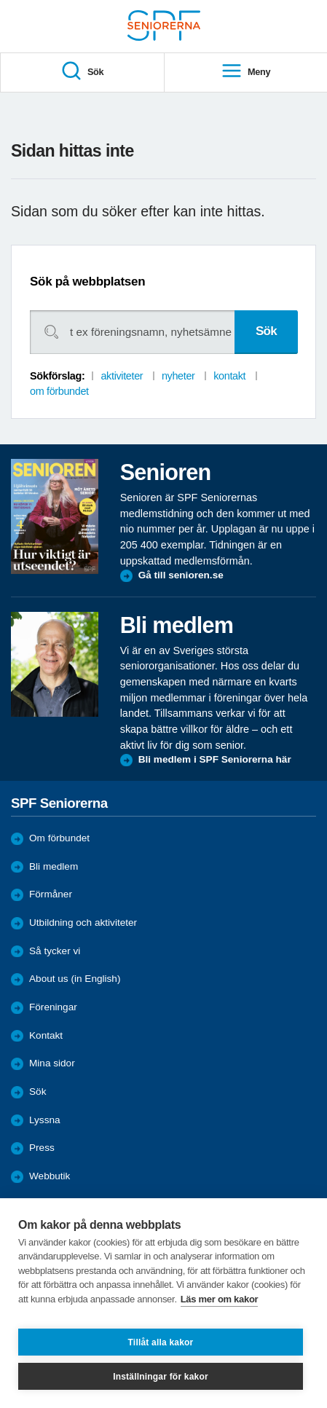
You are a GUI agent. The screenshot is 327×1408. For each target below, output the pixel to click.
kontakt (229, 376)
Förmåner (50, 894)
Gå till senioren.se (181, 575)
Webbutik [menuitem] (49, 1176)
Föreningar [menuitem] (53, 1007)
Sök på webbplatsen (87, 281)
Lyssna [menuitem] (44, 1119)
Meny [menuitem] (245, 72)
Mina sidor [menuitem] (52, 1063)
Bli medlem (53, 866)
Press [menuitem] (42, 1147)
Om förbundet (59, 838)
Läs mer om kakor (220, 1299)
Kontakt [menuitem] (46, 1035)
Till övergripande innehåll (0, 0)
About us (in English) (74, 978)
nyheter (178, 376)
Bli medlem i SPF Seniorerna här (214, 759)
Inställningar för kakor (160, 1377)
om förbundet (59, 391)
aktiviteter (122, 376)
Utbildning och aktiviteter (83, 922)
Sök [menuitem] (81, 72)
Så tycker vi (54, 950)
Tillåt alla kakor (161, 1342)
